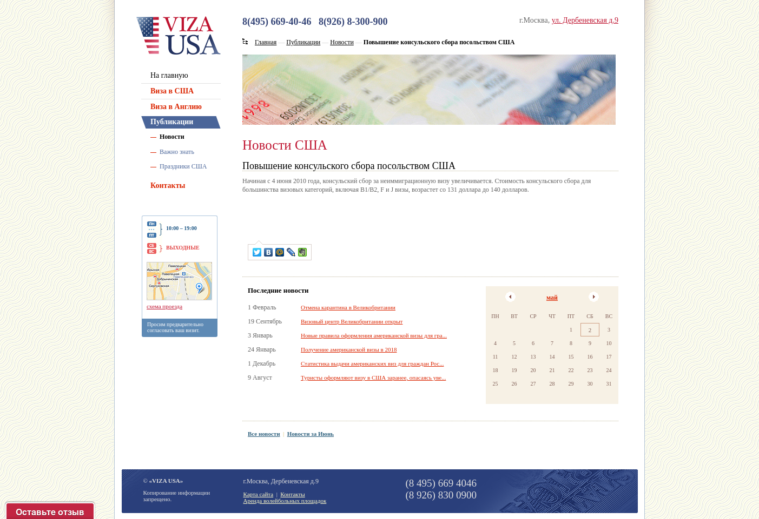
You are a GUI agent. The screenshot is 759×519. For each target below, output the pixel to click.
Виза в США (172, 91)
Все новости (264, 433)
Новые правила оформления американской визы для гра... (374, 335)
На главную (169, 75)
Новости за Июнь (310, 433)
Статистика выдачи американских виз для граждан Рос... (372, 363)
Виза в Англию (176, 107)
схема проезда (164, 306)
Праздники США (183, 166)
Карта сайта (258, 494)
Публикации (171, 122)
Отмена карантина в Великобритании (348, 307)
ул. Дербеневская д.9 (585, 20)
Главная (265, 42)
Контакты (167, 185)
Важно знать (177, 152)
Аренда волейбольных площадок (285, 500)
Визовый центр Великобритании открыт (351, 321)
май (552, 297)
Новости (172, 136)
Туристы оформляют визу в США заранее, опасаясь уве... (373, 377)
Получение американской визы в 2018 (349, 349)
